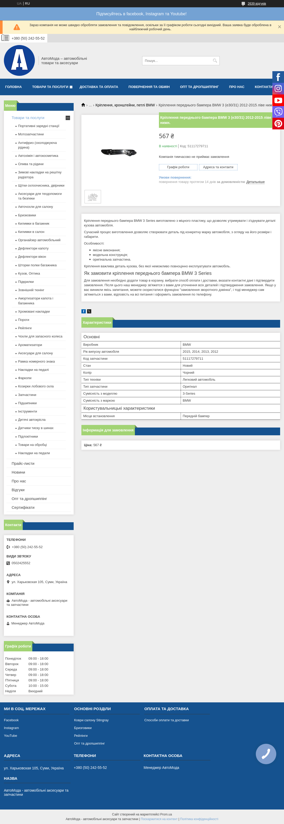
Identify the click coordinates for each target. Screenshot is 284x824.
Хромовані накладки (34, 311)
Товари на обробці (32, 445)
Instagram (11, 728)
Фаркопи (25, 378)
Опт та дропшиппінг (199, 87)
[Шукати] (215, 60)
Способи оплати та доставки (166, 720)
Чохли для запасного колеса (40, 336)
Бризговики (83, 728)
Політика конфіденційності (199, 819)
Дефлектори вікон (32, 257)
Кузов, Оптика (29, 273)
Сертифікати (23, 507)
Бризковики (27, 215)
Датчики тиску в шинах (35, 428)
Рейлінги (25, 328)
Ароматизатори (30, 345)
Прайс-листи (23, 463)
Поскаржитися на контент (159, 819)
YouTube (10, 736)
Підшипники (27, 403)
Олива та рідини (30, 164)
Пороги (23, 320)
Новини (18, 472)
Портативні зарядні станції (38, 126)
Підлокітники (28, 436)
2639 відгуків (257, 3)
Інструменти (27, 411)
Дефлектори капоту (33, 248)
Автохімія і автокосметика (38, 156)
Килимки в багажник (33, 223)
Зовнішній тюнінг (31, 290)
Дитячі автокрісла (31, 420)
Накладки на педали (34, 453)
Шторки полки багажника (37, 265)
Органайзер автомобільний (39, 240)
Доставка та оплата (99, 87)
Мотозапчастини (31, 134)
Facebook (11, 720)
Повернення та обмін (149, 87)
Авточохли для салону (35, 207)
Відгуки (18, 490)
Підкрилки (26, 282)
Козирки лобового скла (36, 386)
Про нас (236, 87)
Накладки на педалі (33, 370)
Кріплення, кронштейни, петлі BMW (125, 105)
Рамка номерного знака (36, 361)
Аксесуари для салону (35, 353)
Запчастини (27, 395)
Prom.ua (166, 814)
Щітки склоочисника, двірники (41, 185)
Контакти (264, 87)
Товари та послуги (50, 87)
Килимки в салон (31, 232)
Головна (13, 87)
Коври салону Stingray (91, 720)
